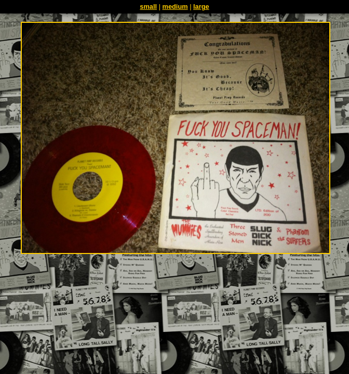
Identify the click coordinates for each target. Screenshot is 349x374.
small (148, 6)
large (201, 6)
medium (175, 6)
